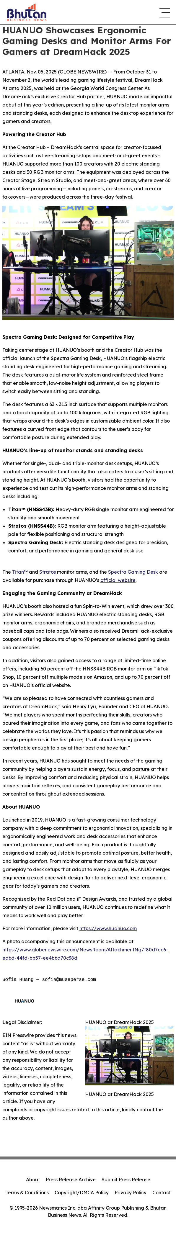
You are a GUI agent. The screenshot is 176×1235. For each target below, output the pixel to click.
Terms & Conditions (27, 1192)
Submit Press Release (126, 1179)
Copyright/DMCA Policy (82, 1192)
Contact (161, 1192)
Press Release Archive (71, 1179)
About (33, 1179)
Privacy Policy (130, 1192)
